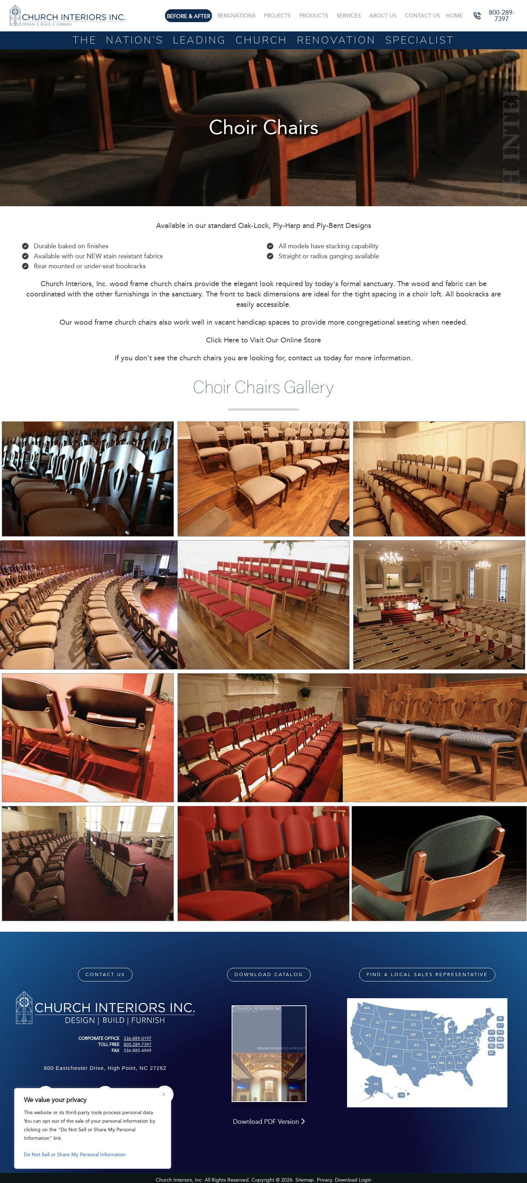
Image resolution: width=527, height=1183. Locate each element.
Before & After (193, 16)
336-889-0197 (137, 1038)
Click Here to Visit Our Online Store (263, 340)
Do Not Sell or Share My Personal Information (75, 1155)
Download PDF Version (269, 1130)
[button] (496, 16)
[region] (92, 1128)
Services (351, 15)
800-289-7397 (137, 1044)
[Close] (163, 1094)
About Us (384, 15)
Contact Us (423, 15)
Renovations (240, 15)
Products (316, 15)
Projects (280, 15)
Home (454, 15)
